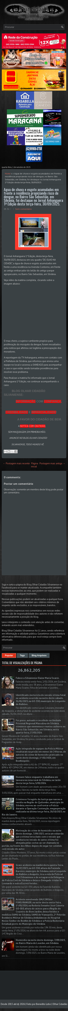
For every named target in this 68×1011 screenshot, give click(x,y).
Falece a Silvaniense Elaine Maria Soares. (37, 678)
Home (8, 173)
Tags (22, 655)
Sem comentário (23, 209)
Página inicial (34, 465)
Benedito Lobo (43, 1004)
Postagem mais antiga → (52, 463)
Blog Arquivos (39, 655)
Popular (9, 655)
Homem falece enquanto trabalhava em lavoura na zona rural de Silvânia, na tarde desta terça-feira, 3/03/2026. (38, 780)
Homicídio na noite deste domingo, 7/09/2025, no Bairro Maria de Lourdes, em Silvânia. (40, 942)
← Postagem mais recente (16, 463)
